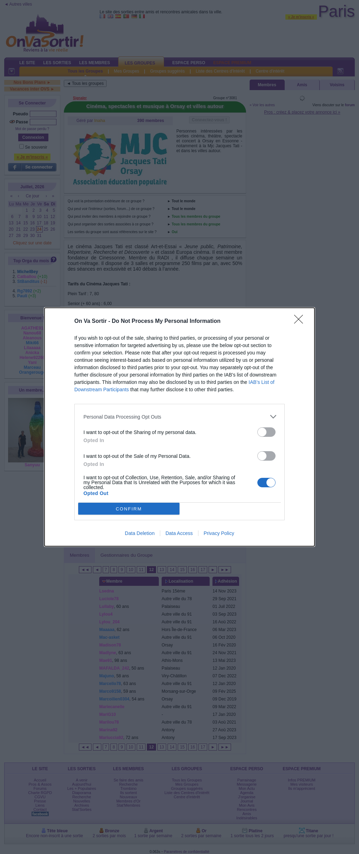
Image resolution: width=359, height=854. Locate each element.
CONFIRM (129, 508)
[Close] (300, 321)
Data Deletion (140, 533)
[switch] (266, 432)
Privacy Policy (219, 533)
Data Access (179, 533)
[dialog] (179, 427)
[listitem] (179, 416)
